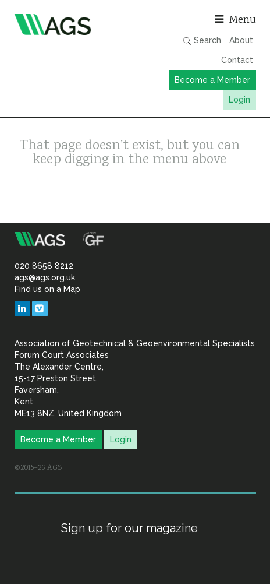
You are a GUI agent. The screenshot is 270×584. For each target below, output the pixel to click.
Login (239, 99)
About (241, 40)
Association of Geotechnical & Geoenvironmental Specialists (72, 24)
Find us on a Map (47, 289)
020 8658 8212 (44, 265)
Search (202, 40)
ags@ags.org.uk (45, 277)
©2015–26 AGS (38, 468)
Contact (237, 60)
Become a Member (212, 80)
